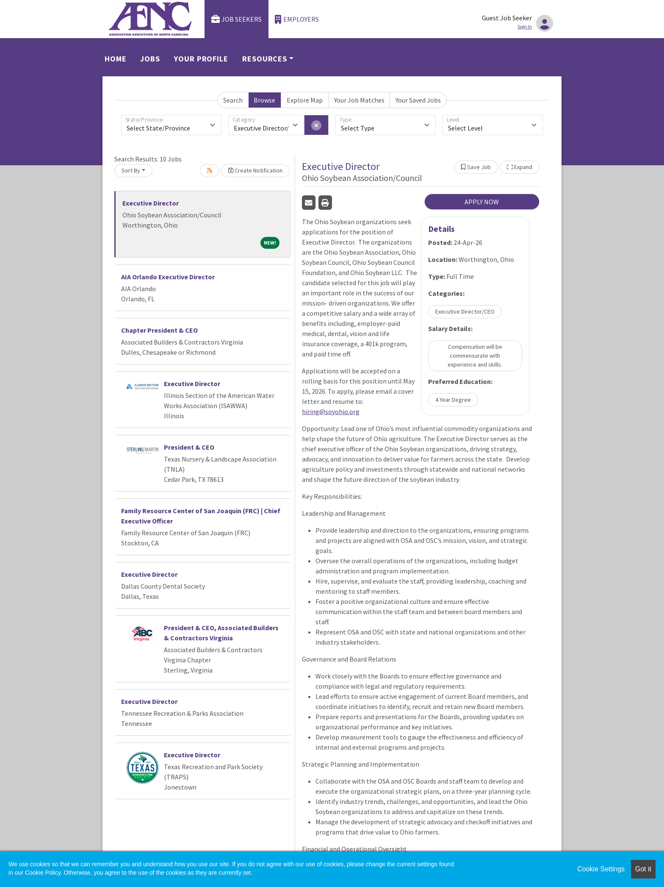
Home (116, 59)
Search (233, 100)
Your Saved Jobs (418, 100)
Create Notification (255, 170)
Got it (643, 869)
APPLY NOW (482, 201)
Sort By (131, 170)
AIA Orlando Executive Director (168, 276)
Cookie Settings (601, 869)
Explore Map (305, 100)
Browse (264, 100)
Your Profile (201, 59)
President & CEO (189, 447)
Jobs (150, 59)
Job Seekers (236, 19)
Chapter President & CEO (159, 330)
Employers (297, 19)
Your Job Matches (359, 100)
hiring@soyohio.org (331, 411)
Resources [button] (264, 59)
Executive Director (150, 203)
